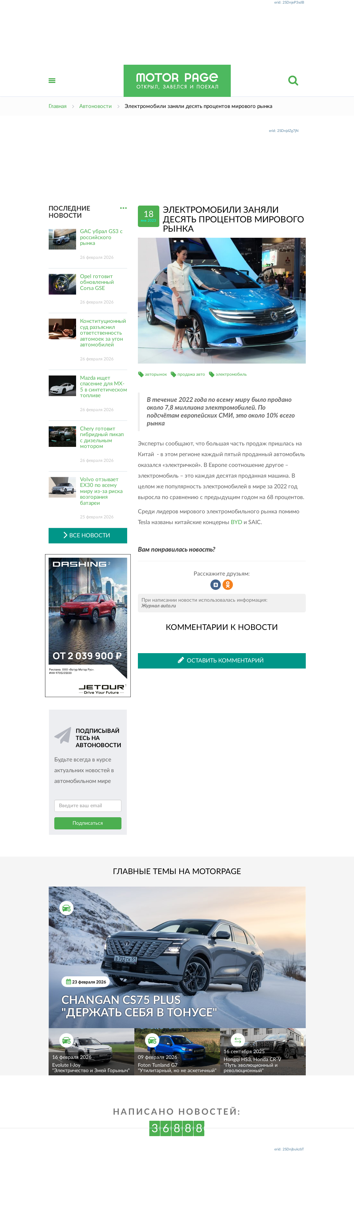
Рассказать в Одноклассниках (228, 585)
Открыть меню (52, 88)
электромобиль (231, 374)
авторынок (156, 374)
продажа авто (191, 374)
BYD (236, 522)
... (123, 208)
